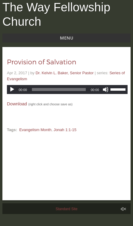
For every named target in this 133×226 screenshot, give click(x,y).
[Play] (12, 89)
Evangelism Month (35, 130)
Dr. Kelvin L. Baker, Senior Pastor (65, 73)
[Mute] (106, 89)
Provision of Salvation (41, 62)
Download (17, 103)
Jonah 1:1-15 (65, 130)
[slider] (59, 89)
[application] (67, 89)
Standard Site (67, 209)
